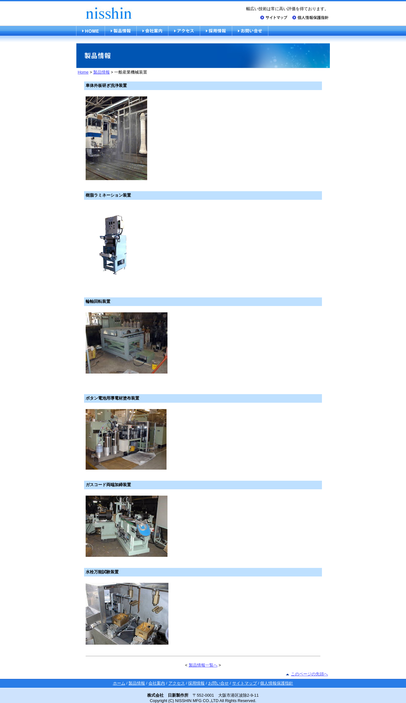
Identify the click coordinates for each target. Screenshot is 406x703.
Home (83, 72)
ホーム (119, 683)
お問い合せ (218, 683)
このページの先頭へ (309, 674)
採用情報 (196, 683)
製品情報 (101, 72)
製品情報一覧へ (203, 665)
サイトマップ (244, 683)
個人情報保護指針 (276, 683)
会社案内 (156, 683)
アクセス (176, 683)
